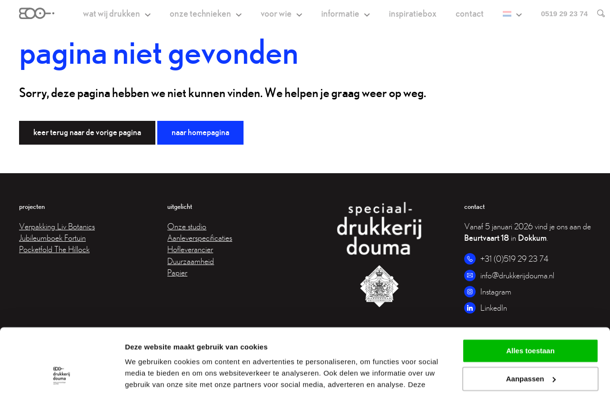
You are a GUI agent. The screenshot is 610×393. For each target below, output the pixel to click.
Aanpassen (531, 319)
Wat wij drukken (111, 13)
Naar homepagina (200, 132)
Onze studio (186, 226)
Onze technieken (200, 13)
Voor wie (276, 13)
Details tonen (147, 374)
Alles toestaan (530, 291)
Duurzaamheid (190, 261)
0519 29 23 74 (564, 14)
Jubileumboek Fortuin (52, 238)
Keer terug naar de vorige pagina (87, 132)
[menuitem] (512, 13)
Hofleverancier (190, 249)
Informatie (340, 13)
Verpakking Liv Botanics (57, 226)
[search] (596, 13)
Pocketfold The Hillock (54, 249)
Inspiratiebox (413, 13)
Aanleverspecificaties (199, 238)
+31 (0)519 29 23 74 (514, 259)
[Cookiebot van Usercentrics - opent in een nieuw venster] (61, 374)
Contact (470, 13)
